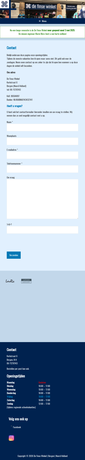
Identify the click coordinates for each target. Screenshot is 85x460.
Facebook (17, 427)
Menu (44, 21)
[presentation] (23, 240)
